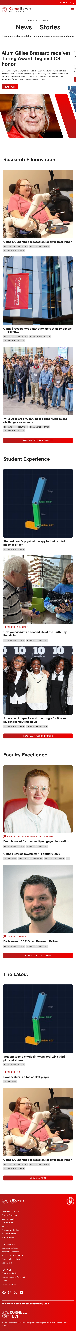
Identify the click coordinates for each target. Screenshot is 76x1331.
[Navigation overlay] (72, 9)
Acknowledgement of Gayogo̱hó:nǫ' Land (27, 1303)
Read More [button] (10, 86)
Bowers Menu (65, 3)
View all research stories (38, 440)
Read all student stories (38, 736)
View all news (38, 1178)
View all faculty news (38, 955)
